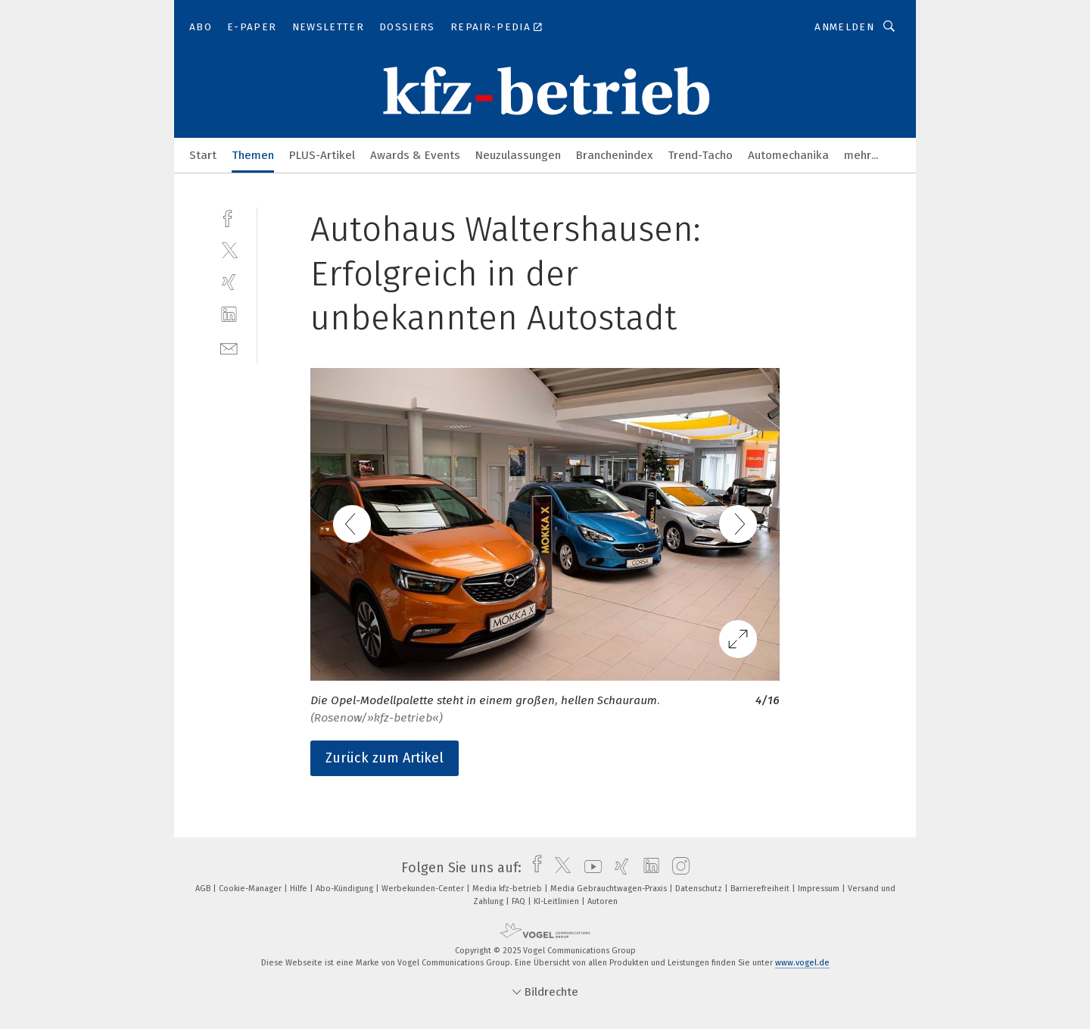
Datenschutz (699, 888)
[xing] (229, 282)
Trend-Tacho (700, 155)
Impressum (820, 888)
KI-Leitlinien (557, 901)
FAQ (520, 901)
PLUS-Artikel (322, 155)
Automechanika (788, 155)
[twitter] (229, 249)
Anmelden (844, 26)
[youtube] (589, 867)
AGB (204, 888)
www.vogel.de (802, 963)
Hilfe (300, 888)
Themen (253, 155)
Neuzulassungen (518, 155)
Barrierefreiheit (761, 888)
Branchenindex (614, 155)
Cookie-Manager (251, 888)
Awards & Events (415, 155)
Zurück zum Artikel (384, 758)
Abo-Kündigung (345, 888)
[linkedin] (229, 314)
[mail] (229, 347)
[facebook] (229, 216)
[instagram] (677, 867)
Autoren (602, 901)
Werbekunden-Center (424, 888)
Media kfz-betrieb (508, 888)
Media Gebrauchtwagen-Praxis (609, 888)
